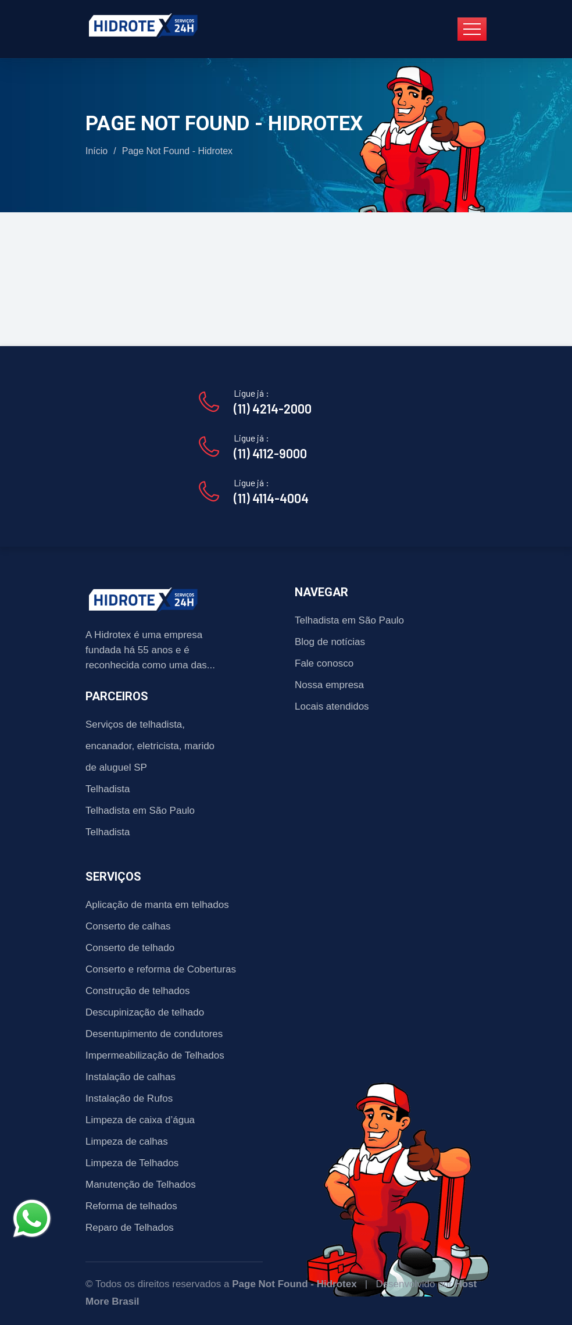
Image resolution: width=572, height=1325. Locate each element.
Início (96, 151)
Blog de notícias (330, 641)
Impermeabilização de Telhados (154, 1055)
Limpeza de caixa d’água (140, 1119)
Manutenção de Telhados (140, 1184)
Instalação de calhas (130, 1076)
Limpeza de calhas (126, 1141)
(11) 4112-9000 (270, 453)
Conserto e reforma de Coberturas (160, 969)
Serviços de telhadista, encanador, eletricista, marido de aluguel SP (149, 746)
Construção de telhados (137, 990)
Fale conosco (324, 663)
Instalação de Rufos (129, 1098)
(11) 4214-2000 (273, 408)
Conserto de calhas (127, 926)
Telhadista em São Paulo (140, 810)
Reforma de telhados (131, 1206)
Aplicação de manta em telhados (157, 904)
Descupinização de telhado (144, 1012)
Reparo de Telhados (129, 1227)
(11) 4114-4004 (271, 497)
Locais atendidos (332, 706)
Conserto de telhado (129, 947)
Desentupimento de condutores (154, 1033)
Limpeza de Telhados (131, 1163)
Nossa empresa (329, 684)
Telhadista (107, 789)
